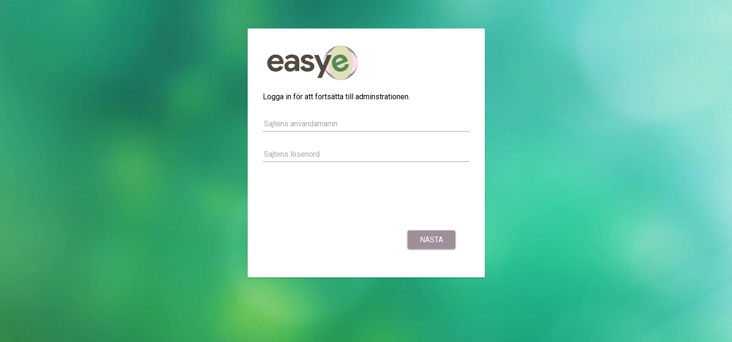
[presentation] (335, 197)
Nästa (431, 239)
